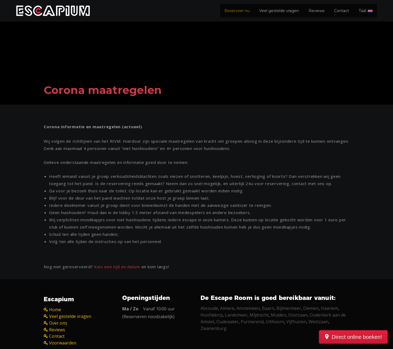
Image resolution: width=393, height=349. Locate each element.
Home (55, 310)
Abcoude (209, 308)
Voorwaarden (62, 343)
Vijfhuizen (296, 322)
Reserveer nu (237, 10)
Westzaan (318, 322)
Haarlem (329, 308)
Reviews (316, 10)
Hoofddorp (212, 315)
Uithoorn (275, 322)
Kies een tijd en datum (117, 266)
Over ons (58, 323)
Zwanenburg (214, 328)
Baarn (268, 308)
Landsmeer (236, 315)
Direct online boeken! (357, 337)
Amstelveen (248, 308)
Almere (227, 308)
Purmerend (252, 322)
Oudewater (227, 322)
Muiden (278, 315)
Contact (341, 10)
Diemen (311, 308)
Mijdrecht (259, 315)
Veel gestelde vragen (279, 10)
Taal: (366, 10)
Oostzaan (297, 315)
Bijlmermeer (288, 308)
